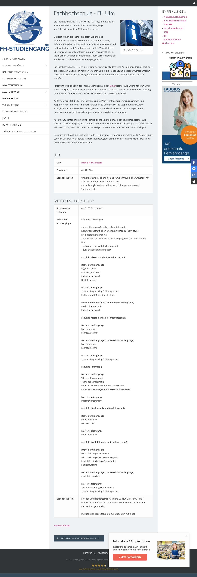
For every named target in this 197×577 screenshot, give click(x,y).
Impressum (89, 553)
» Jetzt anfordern (130, 557)
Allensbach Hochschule (175, 16)
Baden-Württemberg (91, 162)
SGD (166, 32)
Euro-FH (168, 24)
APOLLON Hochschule (175, 20)
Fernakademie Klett (174, 28)
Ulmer (113, 85)
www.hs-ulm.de (62, 525)
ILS (165, 35)
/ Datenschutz (106, 553)
